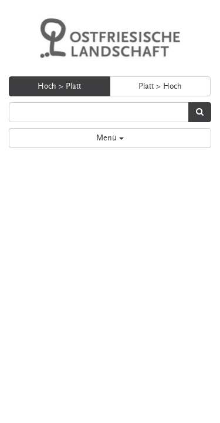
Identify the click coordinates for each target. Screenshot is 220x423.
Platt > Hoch (160, 86)
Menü (110, 138)
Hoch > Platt (59, 86)
